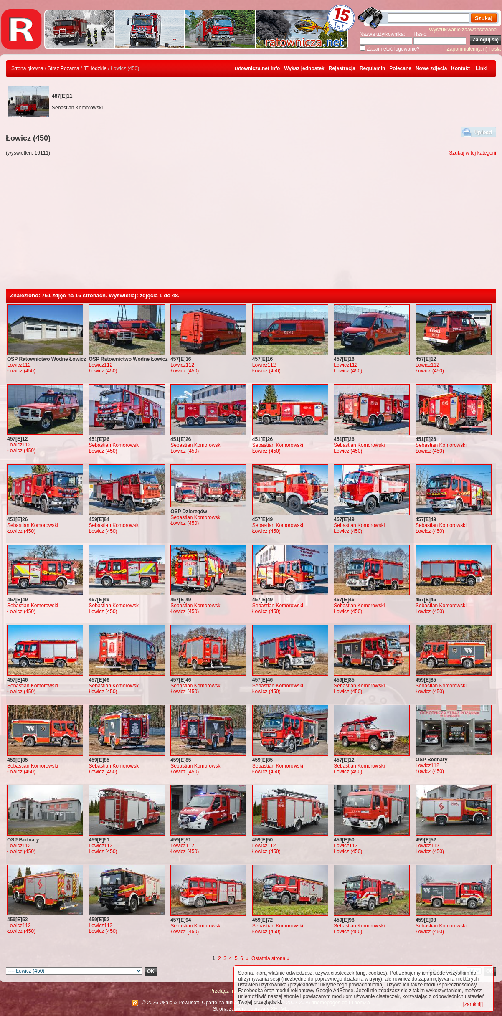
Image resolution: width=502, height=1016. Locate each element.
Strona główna (27, 68)
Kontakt (460, 68)
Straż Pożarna (63, 68)
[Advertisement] (251, 226)
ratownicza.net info (257, 68)
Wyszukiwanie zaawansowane (463, 30)
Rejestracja (342, 68)
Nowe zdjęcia (431, 68)
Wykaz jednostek (304, 68)
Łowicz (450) (21, 371)
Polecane (400, 68)
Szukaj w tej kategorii (472, 153)
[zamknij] (473, 1004)
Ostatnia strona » (270, 958)
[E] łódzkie (95, 68)
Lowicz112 (19, 365)
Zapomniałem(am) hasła (474, 49)
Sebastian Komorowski (114, 445)
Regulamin (372, 68)
